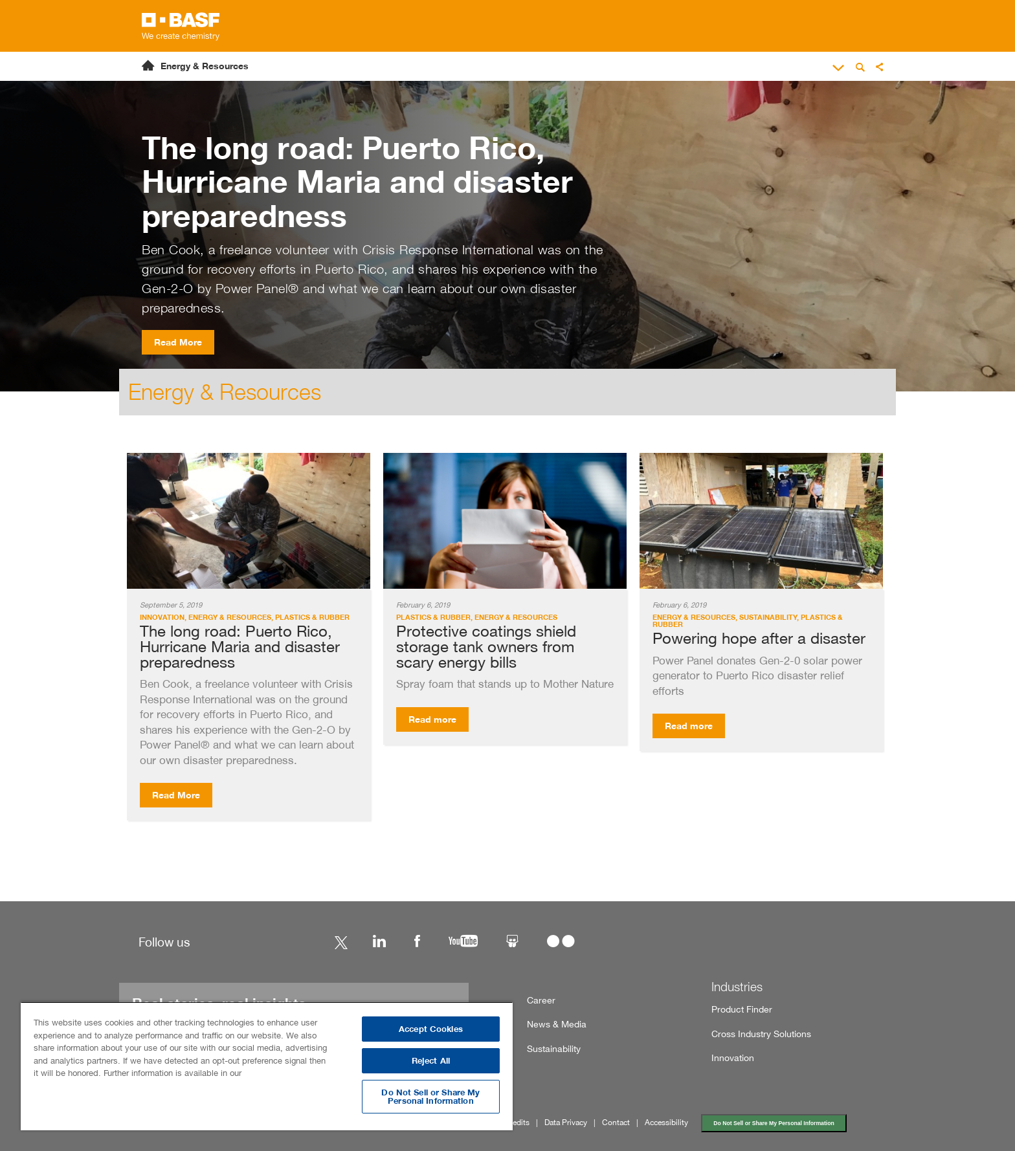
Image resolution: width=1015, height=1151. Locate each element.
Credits (517, 1122)
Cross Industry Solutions (761, 1033)
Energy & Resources (205, 66)
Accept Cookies (431, 1029)
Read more (432, 719)
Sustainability (554, 1048)
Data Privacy (565, 1122)
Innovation (732, 1057)
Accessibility (666, 1122)
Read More (178, 342)
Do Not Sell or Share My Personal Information (773, 1123)
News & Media (556, 1023)
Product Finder (741, 1008)
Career (541, 999)
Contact (616, 1122)
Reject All (431, 1060)
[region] (267, 1066)
